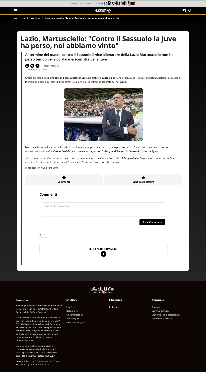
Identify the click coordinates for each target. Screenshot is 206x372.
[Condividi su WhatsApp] (27, 66)
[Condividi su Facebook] (32, 66)
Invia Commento (152, 222)
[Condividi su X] (37, 66)
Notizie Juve (72, 310)
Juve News (19, 18)
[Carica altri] (103, 254)
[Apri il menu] (16, 11)
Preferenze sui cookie (162, 318)
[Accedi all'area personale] (184, 10)
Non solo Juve (72, 318)
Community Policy (160, 310)
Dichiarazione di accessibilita (166, 314)
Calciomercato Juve (75, 314)
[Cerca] (190, 11)
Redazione (114, 307)
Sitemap (156, 307)
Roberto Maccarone (52, 66)
